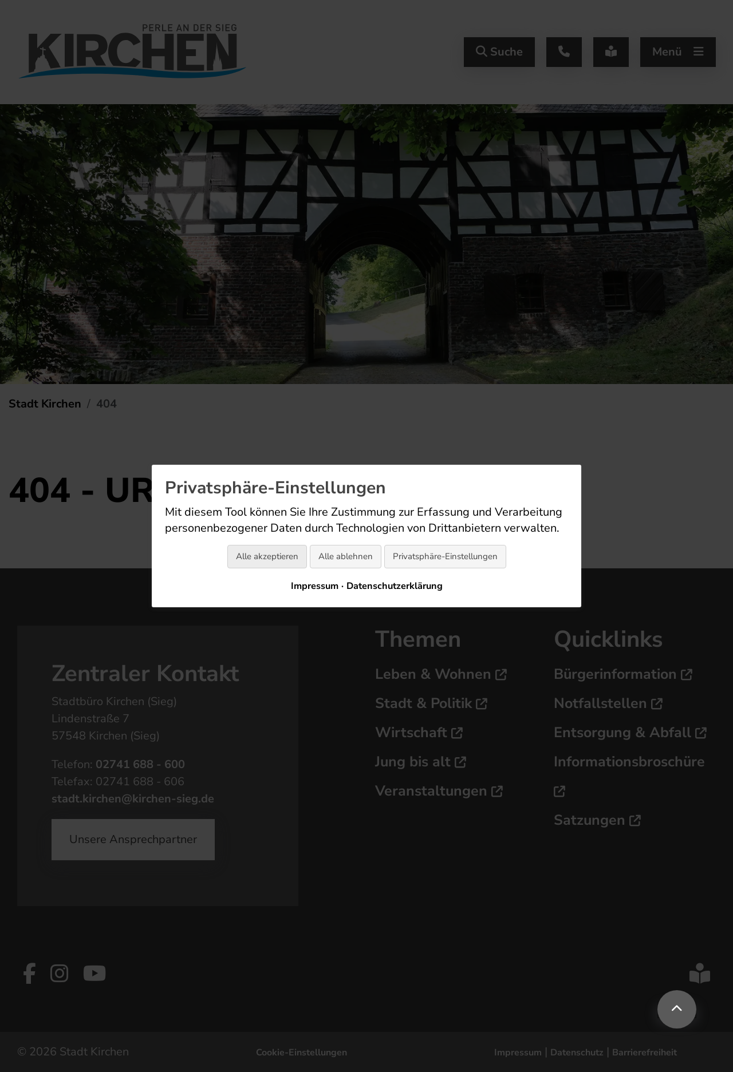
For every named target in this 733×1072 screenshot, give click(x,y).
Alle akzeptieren (267, 556)
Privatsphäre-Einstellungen (445, 556)
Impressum (314, 586)
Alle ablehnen (345, 556)
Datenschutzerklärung (394, 586)
